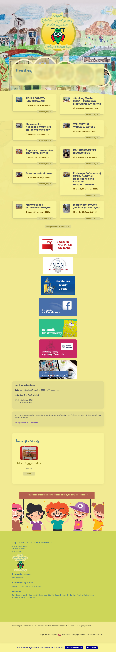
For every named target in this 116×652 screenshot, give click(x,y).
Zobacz (29, 474)
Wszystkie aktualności (58, 226)
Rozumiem (91, 648)
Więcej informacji (74, 648)
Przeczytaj (45, 111)
